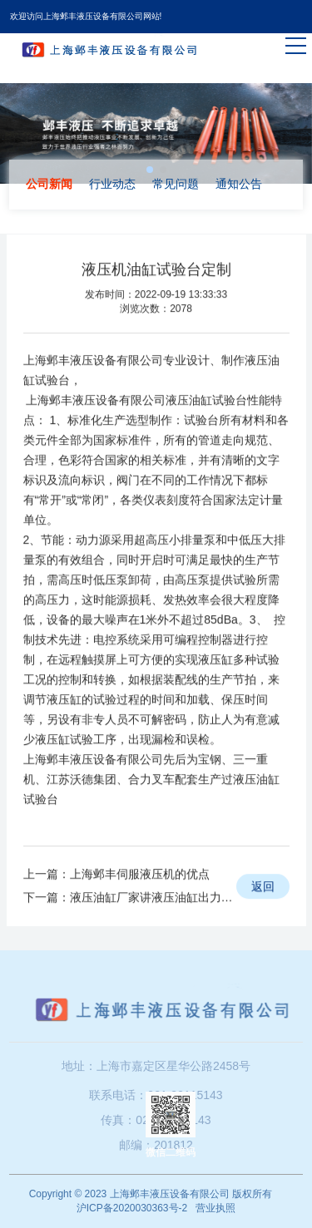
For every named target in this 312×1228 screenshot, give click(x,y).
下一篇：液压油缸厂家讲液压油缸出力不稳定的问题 (129, 923)
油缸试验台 (218, 426)
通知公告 (238, 183)
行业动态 (112, 183)
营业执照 (215, 1208)
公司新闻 (49, 183)
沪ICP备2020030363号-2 (132, 1208)
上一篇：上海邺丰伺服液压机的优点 (116, 900)
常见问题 (175, 183)
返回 (263, 913)
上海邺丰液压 (58, 386)
